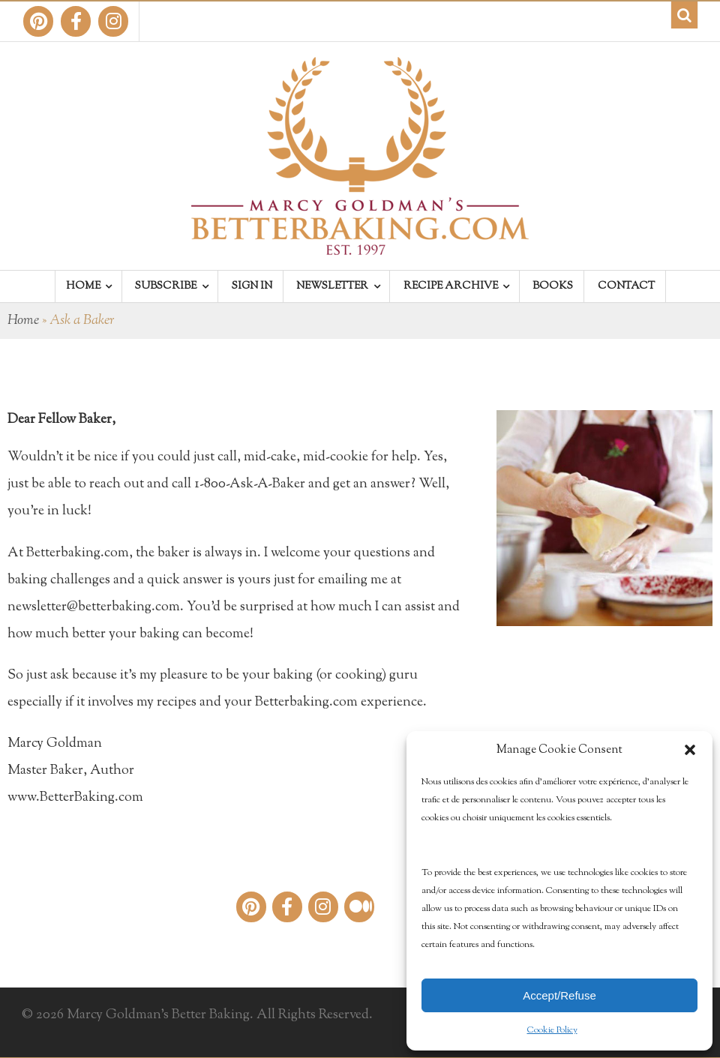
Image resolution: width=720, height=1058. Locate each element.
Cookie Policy (552, 1030)
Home (23, 321)
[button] (690, 749)
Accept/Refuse (559, 995)
